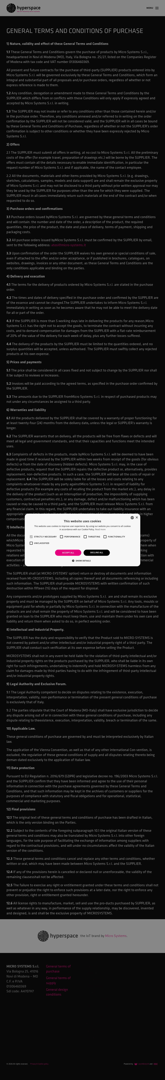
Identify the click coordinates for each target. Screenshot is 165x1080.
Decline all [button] (96, 552)
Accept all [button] (68, 552)
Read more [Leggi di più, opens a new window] (100, 529)
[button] (82, 560)
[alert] (82, 540)
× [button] (136, 517)
